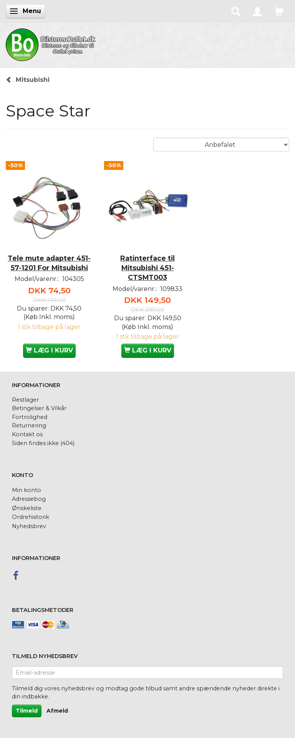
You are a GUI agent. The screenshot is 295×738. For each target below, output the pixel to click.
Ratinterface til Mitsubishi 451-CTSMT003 (147, 267)
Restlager (25, 399)
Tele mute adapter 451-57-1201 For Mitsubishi (49, 263)
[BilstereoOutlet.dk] (52, 43)
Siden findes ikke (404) (43, 443)
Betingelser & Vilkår (39, 408)
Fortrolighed (29, 417)
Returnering (29, 425)
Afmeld (57, 710)
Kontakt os (27, 434)
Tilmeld (27, 710)
